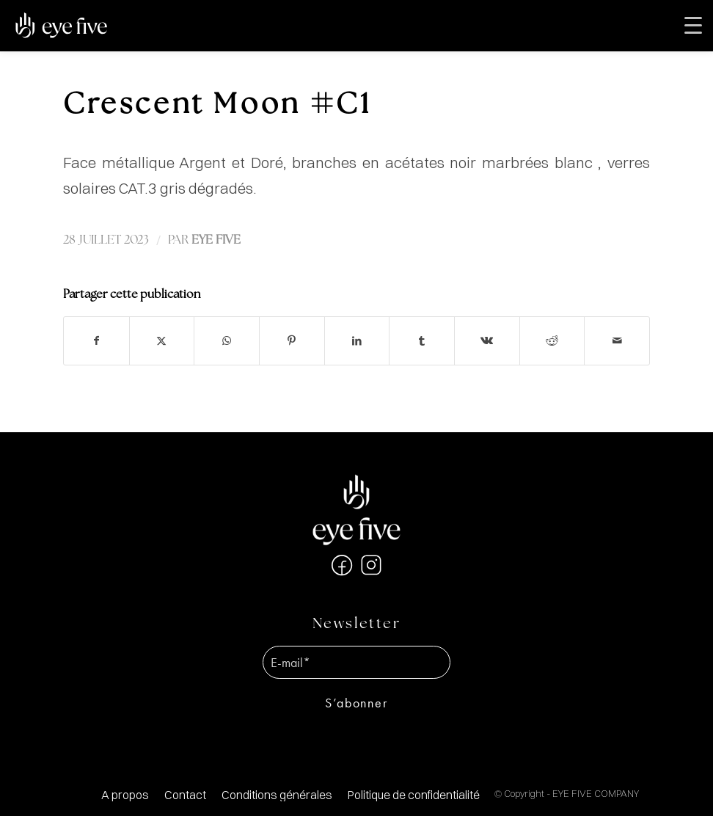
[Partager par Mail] (617, 341)
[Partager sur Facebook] (96, 341)
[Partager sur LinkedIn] (357, 341)
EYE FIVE (216, 240)
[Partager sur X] (162, 341)
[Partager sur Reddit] (552, 341)
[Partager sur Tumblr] (422, 341)
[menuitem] (125, 795)
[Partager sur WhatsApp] (226, 341)
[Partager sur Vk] (487, 341)
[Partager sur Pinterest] (292, 341)
